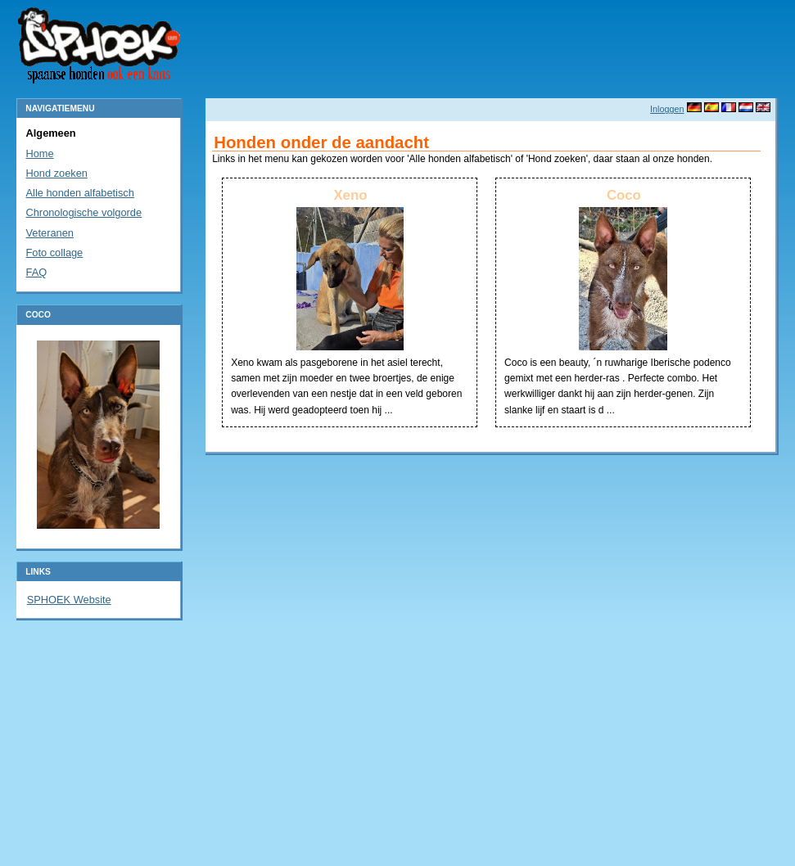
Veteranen (50, 233)
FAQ (36, 272)
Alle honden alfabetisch (80, 193)
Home (40, 153)
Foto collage (55, 252)
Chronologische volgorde (84, 212)
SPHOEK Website (69, 599)
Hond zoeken (57, 173)
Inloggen (667, 109)
